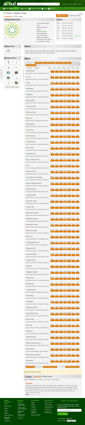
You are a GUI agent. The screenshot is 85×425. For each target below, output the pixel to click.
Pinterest (33, 407)
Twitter (33, 402)
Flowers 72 (30, 63)
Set (74, 420)
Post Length (39, 379)
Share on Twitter (35, 415)
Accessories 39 (31, 65)
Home (6, 9)
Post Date (32, 379)
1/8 (63, 68)
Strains (24, 9)
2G (58, 68)
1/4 (67, 68)
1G (54, 68)
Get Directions (42, 31)
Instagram (34, 409)
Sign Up (70, 4)
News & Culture (33, 9)
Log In (64, 4)
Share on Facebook (33, 412)
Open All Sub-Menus (50, 367)
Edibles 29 (38, 63)
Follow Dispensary (75, 15)
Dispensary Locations (7, 418)
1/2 (72, 68)
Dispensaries (15, 9)
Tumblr (33, 404)
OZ (77, 68)
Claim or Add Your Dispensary (22, 408)
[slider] (8, 16)
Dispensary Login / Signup (21, 404)
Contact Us (7, 421)
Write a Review (62, 15)
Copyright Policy (49, 407)
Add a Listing (78, 4)
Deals (43, 9)
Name (29, 68)
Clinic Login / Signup (21, 411)
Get (69, 420)
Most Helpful (56, 379)
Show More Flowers (72, 367)
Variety (36, 68)
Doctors (50, 9)
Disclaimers (48, 409)
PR (49, 68)
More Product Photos (12, 87)
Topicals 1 (67, 63)
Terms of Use (48, 402)
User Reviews (47, 379)
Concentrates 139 (48, 63)
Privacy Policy (48, 404)
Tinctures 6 (59, 63)
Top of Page (30, 367)
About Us (20, 418)
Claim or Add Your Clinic (21, 415)
